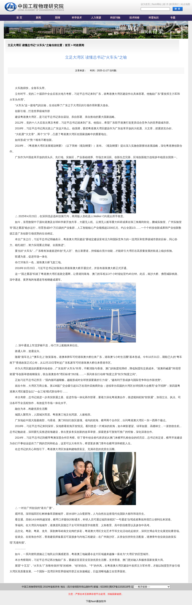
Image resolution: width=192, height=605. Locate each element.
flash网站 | (157, 4)
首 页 (19, 17)
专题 (172, 17)
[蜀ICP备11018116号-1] (121, 586)
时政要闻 (78, 45)
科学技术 (77, 17)
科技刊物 (115, 17)
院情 (57, 17)
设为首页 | (146, 4)
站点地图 (185, 4)
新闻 (38, 17)
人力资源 (96, 17)
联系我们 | (175, 4)
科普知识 (154, 17)
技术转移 (134, 17)
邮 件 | (166, 4)
